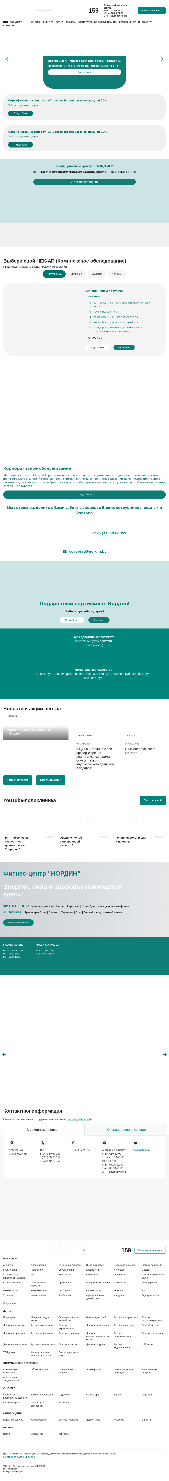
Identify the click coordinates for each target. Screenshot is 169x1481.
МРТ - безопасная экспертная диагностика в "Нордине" (17, 843)
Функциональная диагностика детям (41, 1354)
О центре (47, 22)
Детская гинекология (42, 1325)
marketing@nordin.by (79, 1119)
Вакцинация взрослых (70, 1265)
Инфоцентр (145, 22)
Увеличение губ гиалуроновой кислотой (71, 841)
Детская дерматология (66, 1327)
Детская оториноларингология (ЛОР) (97, 1336)
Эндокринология (150, 1295)
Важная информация (42, 1394)
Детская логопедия (124, 1325)
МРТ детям (147, 1344)
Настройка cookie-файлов (19, 1457)
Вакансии (64, 1402)
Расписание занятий (18, 922)
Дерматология (66, 1269)
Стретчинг (147, 1419)
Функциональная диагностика (95, 1297)
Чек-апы (35, 22)
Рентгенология (38, 1290)
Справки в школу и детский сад (69, 1319)
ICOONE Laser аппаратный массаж (14, 1276)
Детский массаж (150, 1325)
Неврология (65, 1274)
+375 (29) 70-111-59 (45, 954)
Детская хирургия (95, 1344)
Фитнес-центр (127, 22)
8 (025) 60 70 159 (50, 1157)
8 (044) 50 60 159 (50, 1153)
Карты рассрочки (12, 1402)
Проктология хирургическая (11, 1379)
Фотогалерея (93, 1394)
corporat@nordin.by (85, 551)
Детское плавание (68, 1419)
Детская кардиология (97, 1325)
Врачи (59, 22)
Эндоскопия (9, 1303)
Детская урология (68, 1344)
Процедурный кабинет (98, 1282)
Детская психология (152, 1333)
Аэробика (119, 1419)
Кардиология (93, 1269)
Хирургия (119, 1295)
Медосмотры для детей (40, 1319)
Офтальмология (12, 1282)
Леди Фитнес (93, 1419)
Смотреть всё (153, 800)
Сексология (65, 1290)
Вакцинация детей (96, 1317)
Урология (8, 1295)
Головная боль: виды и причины (131, 839)
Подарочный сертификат (37, 1404)
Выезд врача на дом (125, 1265)
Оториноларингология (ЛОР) (153, 1276)
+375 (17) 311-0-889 (45, 951)
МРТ (33, 1274)
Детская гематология (14, 1325)
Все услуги (16, 22)
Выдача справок (94, 1265)
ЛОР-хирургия (93, 1369)
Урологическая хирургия (149, 1371)
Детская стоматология (43, 1344)
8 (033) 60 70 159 (50, 1160)
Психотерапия (149, 1282)
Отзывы (70, 22)
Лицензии (147, 1394)
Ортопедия (120, 1274)
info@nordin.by (141, 1150)
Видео (117, 1394)
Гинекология (37, 1269)
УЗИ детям (9, 1352)
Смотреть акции (50, 780)
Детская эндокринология (122, 1346)
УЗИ (144, 1290)
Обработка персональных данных (15, 1396)
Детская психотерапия (15, 1344)
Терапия (118, 1290)
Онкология (92, 1274)
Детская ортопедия (69, 1333)
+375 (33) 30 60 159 (84, 532)
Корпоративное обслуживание (97, 22)
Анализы (8, 1265)
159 (42, 1150)
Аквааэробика (38, 1419)
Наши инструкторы (13, 1419)
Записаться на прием (152, 10)
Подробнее (20, 113)
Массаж (146, 1269)
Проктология (65, 1282)
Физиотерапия (38, 1295)
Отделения (64, 1394)
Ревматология (10, 1290)
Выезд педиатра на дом (69, 1354)
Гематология (10, 1269)
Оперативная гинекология (10, 1371)
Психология (120, 1282)
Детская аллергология (126, 1317)
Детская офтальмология (122, 1335)
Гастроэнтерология (152, 1265)
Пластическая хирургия (38, 1284)
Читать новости (17, 780)
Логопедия (119, 1269)
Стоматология (93, 1290)
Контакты (9, 25)
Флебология (65, 1295)
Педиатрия (9, 1317)
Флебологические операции (123, 1371)
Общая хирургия (39, 1369)
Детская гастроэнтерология (152, 1319)
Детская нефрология (42, 1333)
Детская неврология (14, 1333)
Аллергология (38, 1265)
